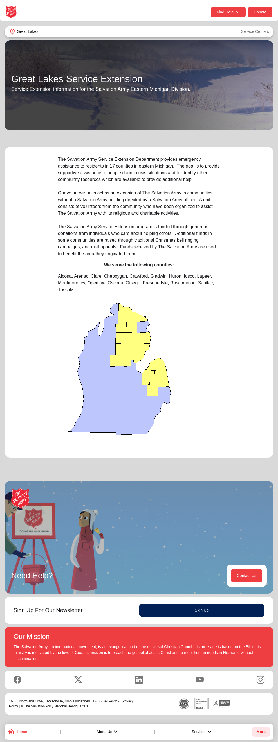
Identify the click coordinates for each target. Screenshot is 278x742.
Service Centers (255, 31)
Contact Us (246, 575)
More (260, 732)
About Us (108, 732)
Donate (260, 12)
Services (202, 732)
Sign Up (202, 610)
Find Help (228, 12)
